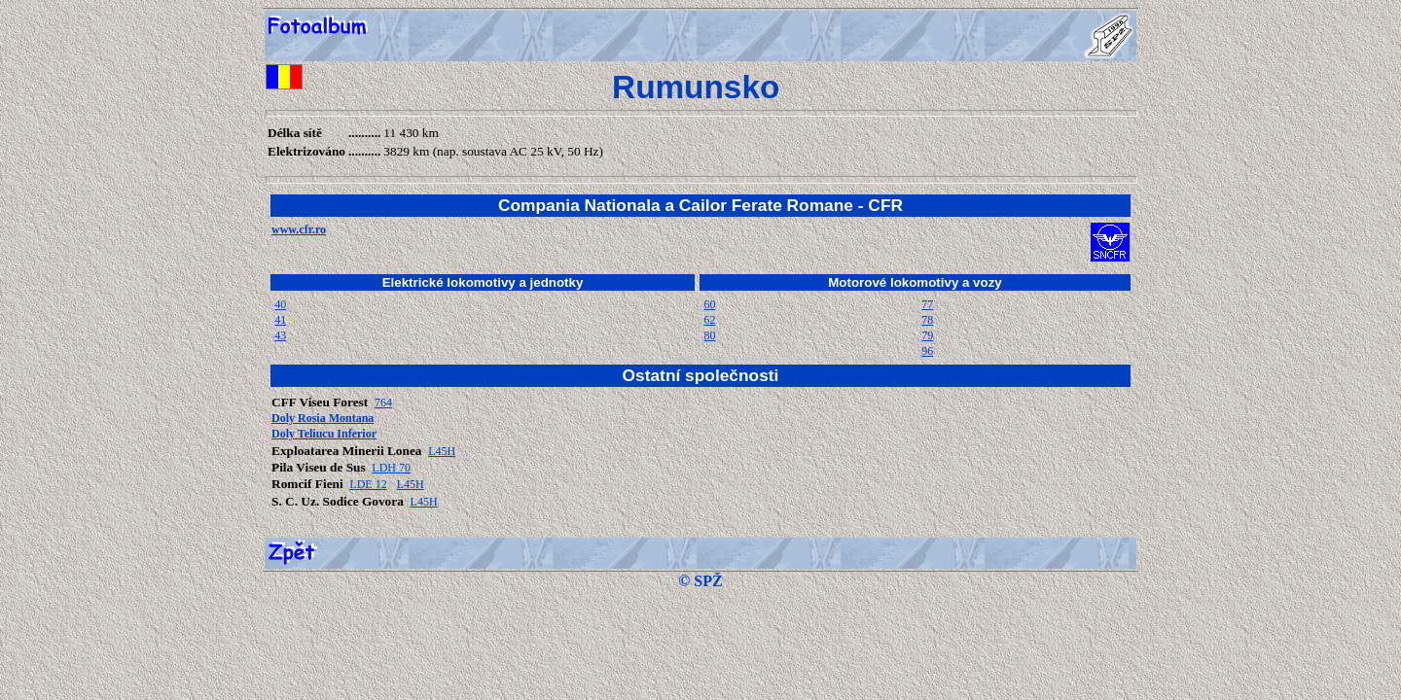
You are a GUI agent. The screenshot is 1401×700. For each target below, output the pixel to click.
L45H (441, 451)
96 (927, 351)
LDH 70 (391, 467)
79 (927, 335)
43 (280, 335)
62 (709, 320)
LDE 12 (367, 484)
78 (927, 320)
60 (709, 304)
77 (927, 304)
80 (709, 335)
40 (280, 304)
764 (383, 402)
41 (280, 320)
